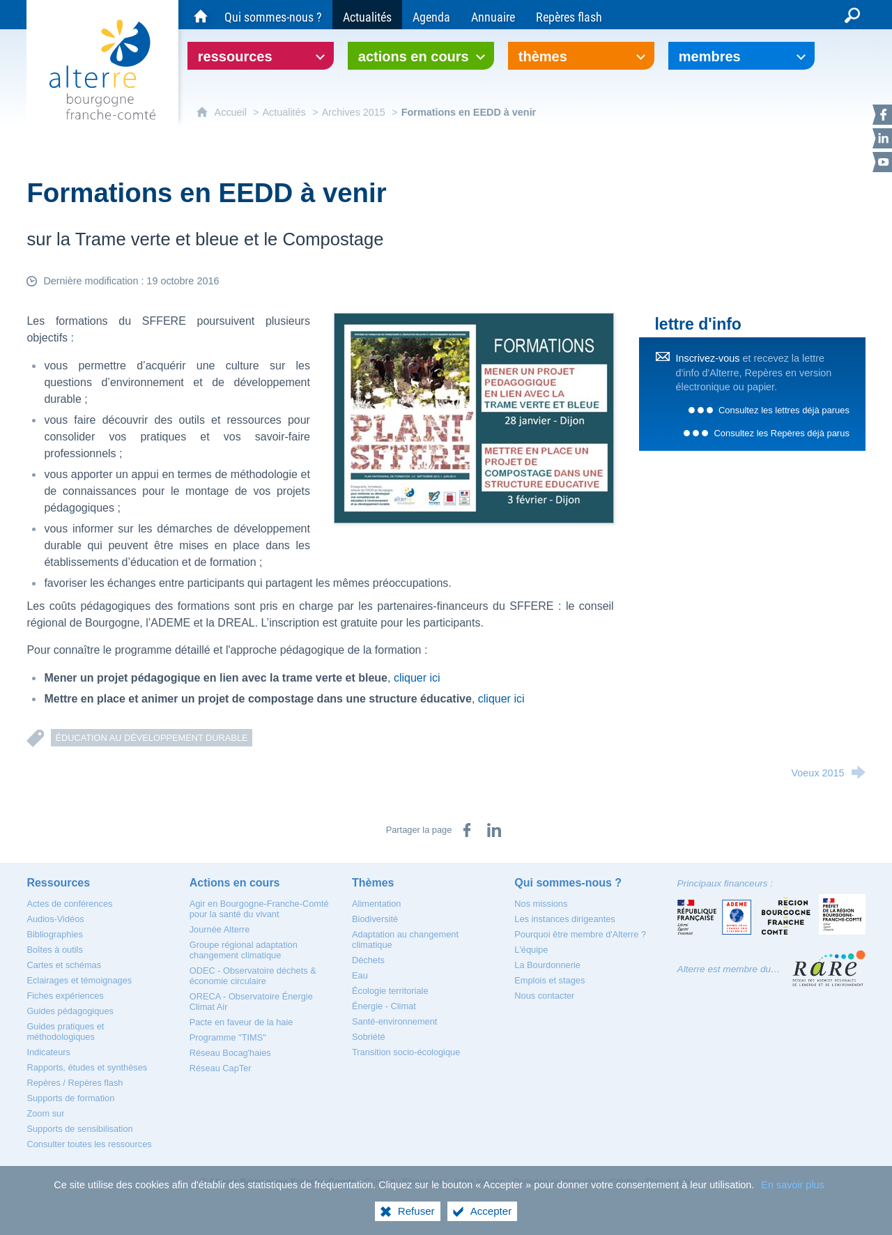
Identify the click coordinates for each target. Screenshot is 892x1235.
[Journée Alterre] (220, 929)
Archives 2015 (353, 112)
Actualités (283, 112)
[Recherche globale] (852, 14)
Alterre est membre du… (728, 969)
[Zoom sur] (45, 1113)
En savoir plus (792, 1194)
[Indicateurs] (48, 1052)
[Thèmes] (373, 883)
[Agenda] (431, 14)
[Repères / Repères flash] (74, 1082)
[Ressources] (58, 883)
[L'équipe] (531, 949)
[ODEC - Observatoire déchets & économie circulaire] (253, 975)
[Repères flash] (569, 14)
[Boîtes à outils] (54, 949)
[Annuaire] (493, 14)
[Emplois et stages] (549, 980)
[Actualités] (367, 14)
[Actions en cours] (235, 883)
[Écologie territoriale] (390, 990)
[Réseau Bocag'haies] (230, 1053)
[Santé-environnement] (394, 1021)
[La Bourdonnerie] (547, 965)
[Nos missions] (540, 903)
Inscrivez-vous (707, 358)
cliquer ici (417, 678)
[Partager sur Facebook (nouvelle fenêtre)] (467, 830)
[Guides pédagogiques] (70, 1011)
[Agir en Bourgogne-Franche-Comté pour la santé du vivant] (259, 908)
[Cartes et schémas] (63, 965)
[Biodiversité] (375, 919)
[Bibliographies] (54, 934)
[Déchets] (368, 960)
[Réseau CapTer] (221, 1068)
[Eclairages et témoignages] (79, 980)
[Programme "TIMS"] (228, 1037)
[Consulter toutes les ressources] (88, 1144)
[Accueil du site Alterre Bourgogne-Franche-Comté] (200, 14)
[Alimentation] (376, 903)
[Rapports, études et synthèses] (86, 1067)
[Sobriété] (368, 1036)
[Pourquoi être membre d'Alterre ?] (580, 934)
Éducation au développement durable (151, 737)
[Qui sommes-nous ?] (273, 14)
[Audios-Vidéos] (55, 919)
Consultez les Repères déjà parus (781, 433)
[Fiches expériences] (64, 995)
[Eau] (360, 975)
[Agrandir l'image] (474, 417)
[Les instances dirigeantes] (564, 919)
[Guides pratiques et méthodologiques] (65, 1031)
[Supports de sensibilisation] (79, 1128)
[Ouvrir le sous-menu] (260, 56)
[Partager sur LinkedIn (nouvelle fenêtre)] (494, 830)
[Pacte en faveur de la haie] (241, 1022)
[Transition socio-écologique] (406, 1052)
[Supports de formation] (70, 1098)
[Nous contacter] (544, 995)
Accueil (232, 112)
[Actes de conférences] (69, 903)
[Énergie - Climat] (384, 1006)
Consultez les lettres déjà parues (783, 410)
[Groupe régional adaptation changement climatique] (244, 949)
